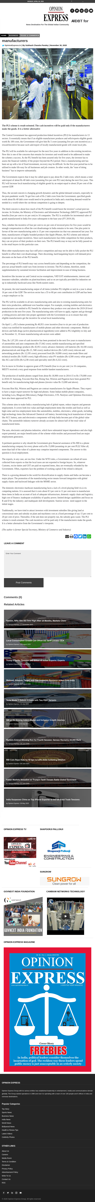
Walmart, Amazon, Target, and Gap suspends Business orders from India (40, 680)
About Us (5, 1151)
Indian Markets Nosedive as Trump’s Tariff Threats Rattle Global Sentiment (41, 780)
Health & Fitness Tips (10, 1130)
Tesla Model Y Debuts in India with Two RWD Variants (31, 700)
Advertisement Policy (10, 1172)
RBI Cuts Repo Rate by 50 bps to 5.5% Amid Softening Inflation (35, 760)
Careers (5, 1155)
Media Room (7, 1158)
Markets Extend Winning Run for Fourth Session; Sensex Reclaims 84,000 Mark (43, 740)
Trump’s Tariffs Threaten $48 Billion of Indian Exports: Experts (35, 660)
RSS (3, 1183)
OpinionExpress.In (11, 45)
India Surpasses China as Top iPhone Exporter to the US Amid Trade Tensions (43, 800)
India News (6, 1119)
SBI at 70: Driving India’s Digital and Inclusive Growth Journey (35, 720)
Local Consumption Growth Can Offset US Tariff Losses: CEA (35, 641)
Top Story (5, 1109)
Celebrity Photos (8, 1137)
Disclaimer (6, 1165)
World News (6, 1123)
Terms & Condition (9, 1162)
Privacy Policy (7, 1169)
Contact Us (6, 1179)
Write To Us (6, 1176)
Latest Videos (7, 1134)
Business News (8, 1116)
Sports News (7, 1112)
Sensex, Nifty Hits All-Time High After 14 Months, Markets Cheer (36, 621)
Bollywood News (8, 1127)
